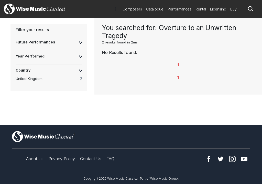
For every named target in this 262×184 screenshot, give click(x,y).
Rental (200, 9)
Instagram (232, 159)
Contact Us (90, 158)
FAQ (110, 158)
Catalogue (154, 9)
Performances (179, 9)
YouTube (244, 159)
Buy (233, 9)
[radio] (51, 79)
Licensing (218, 9)
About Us (34, 158)
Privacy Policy (62, 158)
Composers (132, 9)
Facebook (208, 159)
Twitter (220, 159)
